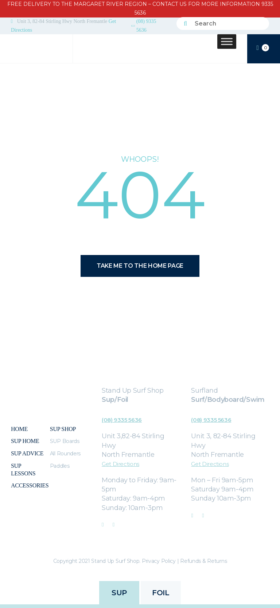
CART (262, 48)
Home (19, 429)
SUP (119, 592)
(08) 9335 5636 (146, 26)
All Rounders (65, 453)
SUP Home (25, 441)
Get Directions (120, 463)
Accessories (29, 485)
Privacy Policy (159, 561)
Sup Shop (63, 429)
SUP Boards (64, 441)
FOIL (160, 592)
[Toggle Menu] (227, 41)
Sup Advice (27, 453)
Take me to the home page (140, 265)
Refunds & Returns (203, 561)
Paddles (60, 466)
